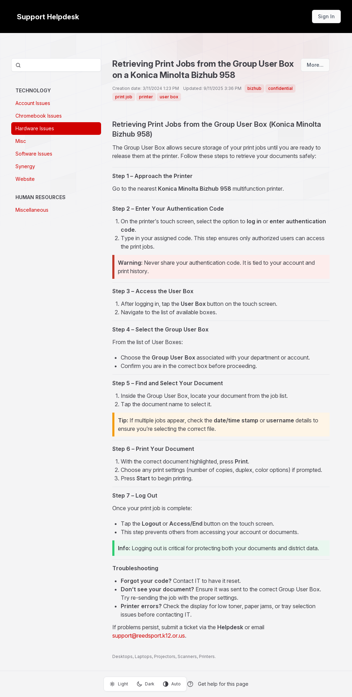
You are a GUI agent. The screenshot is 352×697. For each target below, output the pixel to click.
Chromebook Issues (38, 116)
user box (169, 96)
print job (123, 96)
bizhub (254, 88)
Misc (20, 141)
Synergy (25, 166)
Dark (145, 684)
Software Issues (33, 154)
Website (25, 179)
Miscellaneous (31, 210)
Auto (172, 684)
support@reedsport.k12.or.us (148, 635)
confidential (280, 88)
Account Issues (32, 103)
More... (315, 65)
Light (118, 684)
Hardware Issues (34, 128)
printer (146, 96)
